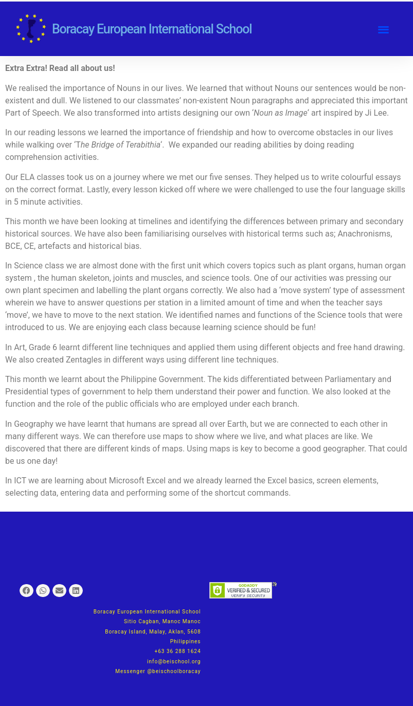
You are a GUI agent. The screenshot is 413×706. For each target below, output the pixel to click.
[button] (383, 29)
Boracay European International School (152, 29)
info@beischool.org (174, 661)
